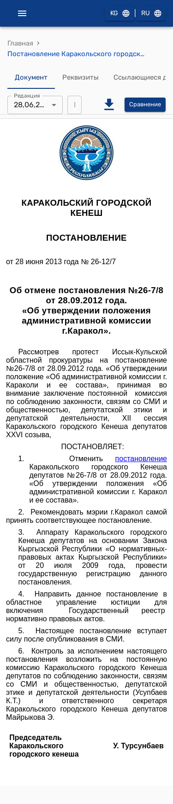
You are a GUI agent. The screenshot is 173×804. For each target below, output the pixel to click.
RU (151, 13)
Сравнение (145, 105)
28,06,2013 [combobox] (33, 104)
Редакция (27, 95)
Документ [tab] (31, 78)
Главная (20, 43)
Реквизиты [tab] (80, 78)
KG (119, 13)
